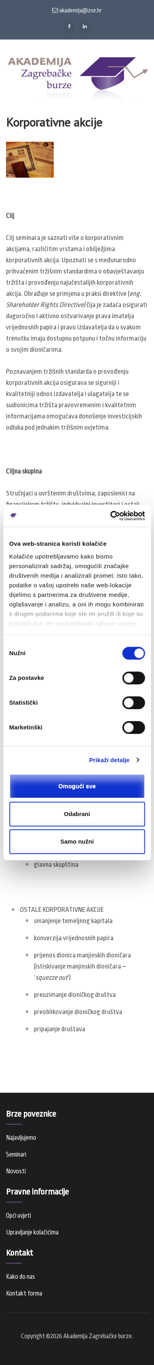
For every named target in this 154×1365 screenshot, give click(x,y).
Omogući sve (77, 786)
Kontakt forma (24, 1293)
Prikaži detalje (109, 760)
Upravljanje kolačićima (32, 1232)
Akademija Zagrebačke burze (97, 1336)
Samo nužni (77, 841)
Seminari (16, 1154)
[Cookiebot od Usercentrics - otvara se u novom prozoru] (110, 516)
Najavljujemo (21, 1137)
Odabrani (77, 813)
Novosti (16, 1171)
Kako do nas (20, 1276)
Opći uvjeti (18, 1215)
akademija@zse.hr (77, 10)
